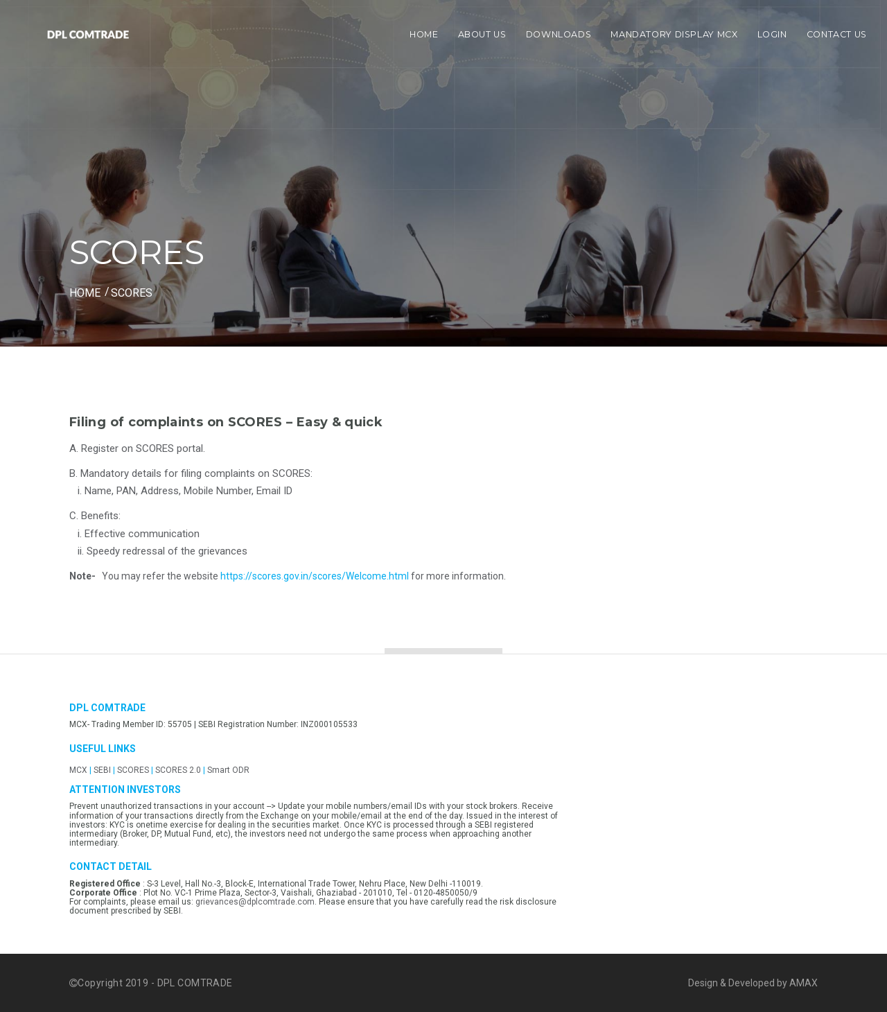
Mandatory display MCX (674, 34)
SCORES (133, 770)
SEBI (102, 770)
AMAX (803, 982)
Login (772, 34)
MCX (78, 770)
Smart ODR (228, 770)
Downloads (559, 34)
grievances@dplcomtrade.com (255, 902)
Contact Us (837, 34)
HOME (84, 292)
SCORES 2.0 (179, 770)
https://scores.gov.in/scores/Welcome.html (314, 576)
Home (424, 34)
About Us (482, 34)
